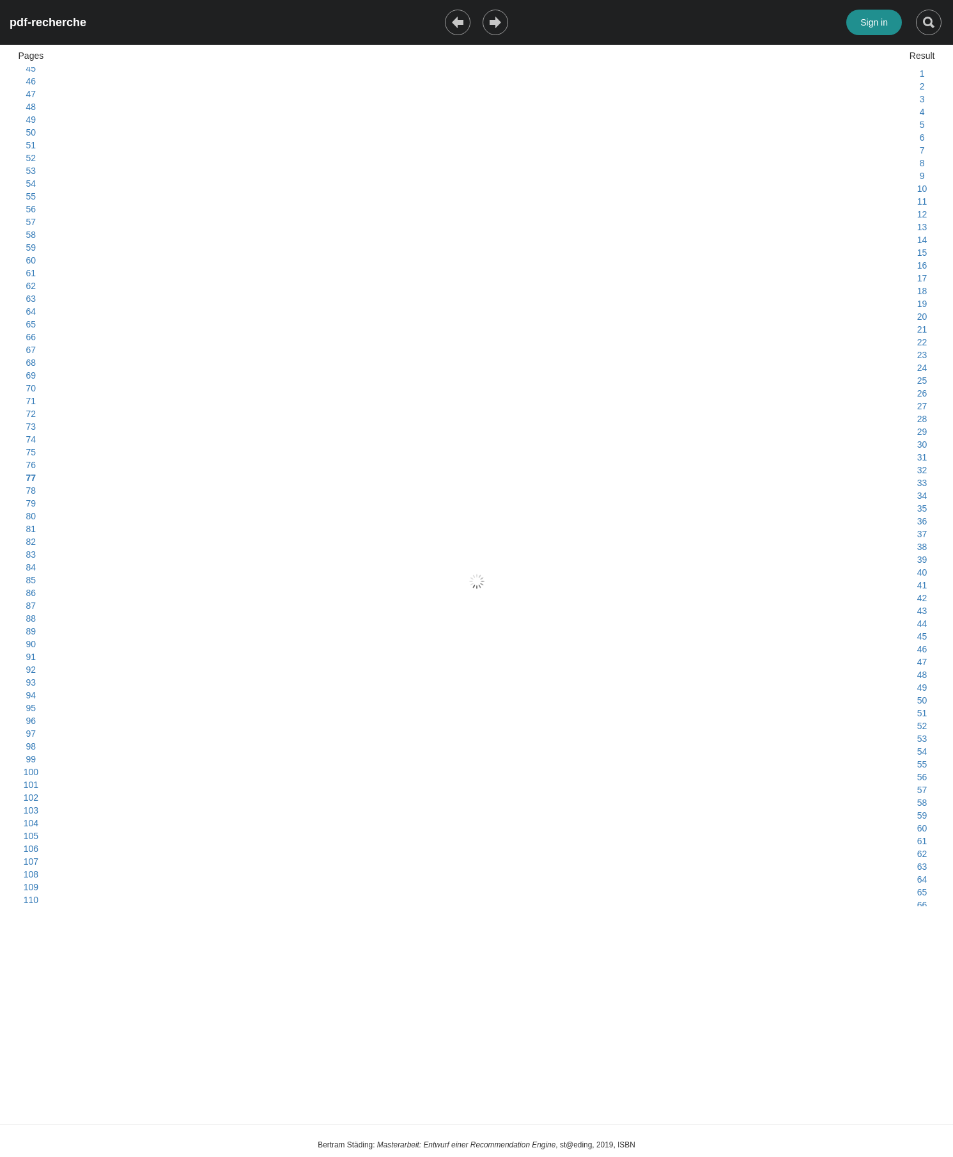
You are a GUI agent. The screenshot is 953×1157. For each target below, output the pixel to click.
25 (922, 380)
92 (31, 670)
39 (922, 560)
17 (922, 278)
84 (31, 567)
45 (31, 68)
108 (31, 874)
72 (31, 414)
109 (31, 887)
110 (31, 900)
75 (31, 452)
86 (31, 593)
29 (922, 432)
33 (922, 483)
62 (31, 286)
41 (922, 585)
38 (922, 547)
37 (922, 534)
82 (31, 542)
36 (922, 521)
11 (922, 201)
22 (922, 342)
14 (922, 240)
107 (31, 861)
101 (31, 785)
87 (31, 606)
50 (31, 132)
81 (31, 529)
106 (31, 849)
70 (31, 388)
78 (31, 490)
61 (31, 273)
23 (922, 355)
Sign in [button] (874, 22)
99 (31, 759)
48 (31, 107)
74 (31, 439)
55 (31, 196)
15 (922, 253)
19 (922, 304)
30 (922, 444)
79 (31, 503)
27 (922, 406)
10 (922, 189)
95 (31, 708)
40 (922, 572)
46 (31, 81)
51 (31, 145)
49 (31, 119)
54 (31, 183)
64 (31, 311)
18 (922, 291)
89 (31, 631)
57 (31, 222)
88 (31, 618)
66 (31, 337)
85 (31, 580)
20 (922, 316)
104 (31, 823)
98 (31, 746)
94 (31, 695)
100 (31, 772)
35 (922, 508)
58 (31, 235)
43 (922, 611)
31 (922, 457)
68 (31, 363)
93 (31, 682)
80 (31, 516)
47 (31, 94)
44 (922, 623)
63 (31, 299)
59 (31, 247)
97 (31, 733)
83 (31, 554)
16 (922, 265)
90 (31, 644)
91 (31, 657)
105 (31, 836)
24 (922, 368)
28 (922, 419)
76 (31, 465)
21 (922, 329)
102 (31, 797)
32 (922, 470)
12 (922, 214)
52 (31, 158)
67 (31, 350)
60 (31, 260)
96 (31, 721)
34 (922, 496)
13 (922, 227)
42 (922, 598)
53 (31, 171)
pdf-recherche (48, 22)
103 (31, 810)
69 (31, 375)
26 (922, 393)
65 (31, 324)
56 (31, 209)
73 (31, 426)
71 (31, 401)
